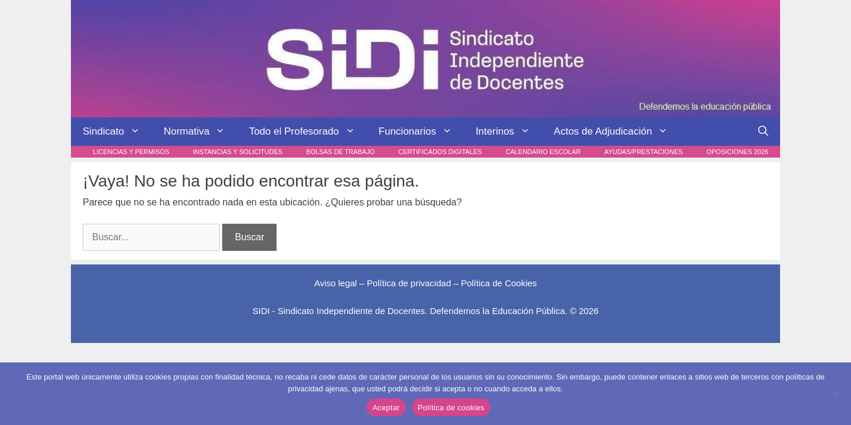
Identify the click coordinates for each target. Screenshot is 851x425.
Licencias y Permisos (131, 151)
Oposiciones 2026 (737, 151)
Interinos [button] (509, 131)
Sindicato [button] (117, 131)
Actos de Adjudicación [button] (617, 131)
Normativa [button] (200, 131)
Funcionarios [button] (421, 131)
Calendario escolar (542, 151)
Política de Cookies (499, 283)
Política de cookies (451, 407)
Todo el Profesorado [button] (307, 131)
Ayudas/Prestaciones (644, 151)
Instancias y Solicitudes (238, 151)
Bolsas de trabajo (340, 151)
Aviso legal (335, 283)
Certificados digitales (440, 151)
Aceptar (386, 407)
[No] (836, 394)
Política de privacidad (409, 283)
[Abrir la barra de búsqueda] (763, 131)
